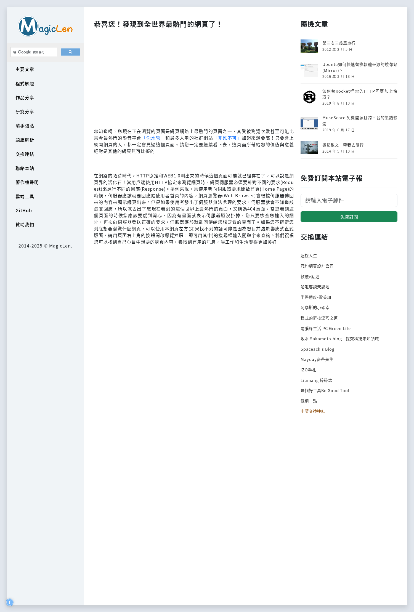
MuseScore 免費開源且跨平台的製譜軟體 (359, 120)
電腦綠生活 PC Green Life (326, 328)
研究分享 (24, 111)
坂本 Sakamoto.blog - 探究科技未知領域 (340, 338)
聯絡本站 (24, 168)
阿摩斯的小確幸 (315, 307)
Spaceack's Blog (318, 349)
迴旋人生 (309, 255)
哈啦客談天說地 (315, 286)
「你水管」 (153, 137)
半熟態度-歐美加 (316, 297)
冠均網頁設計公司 (317, 266)
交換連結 (24, 154)
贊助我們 (24, 224)
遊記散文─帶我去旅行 (343, 145)
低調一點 (309, 401)
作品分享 (24, 97)
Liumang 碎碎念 (316, 380)
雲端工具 (24, 196)
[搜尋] (33, 52)
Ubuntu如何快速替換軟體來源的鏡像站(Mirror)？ (359, 67)
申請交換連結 (313, 411)
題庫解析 (24, 139)
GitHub (23, 210)
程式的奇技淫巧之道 (319, 318)
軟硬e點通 (310, 276)
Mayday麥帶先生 (317, 359)
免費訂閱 (349, 216)
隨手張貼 (24, 125)
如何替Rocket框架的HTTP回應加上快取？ (359, 94)
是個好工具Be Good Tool (325, 390)
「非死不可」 (227, 137)
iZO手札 (308, 369)
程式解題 (24, 83)
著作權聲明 (27, 182)
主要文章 (24, 69)
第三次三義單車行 (338, 43)
